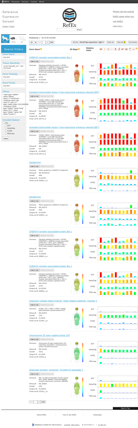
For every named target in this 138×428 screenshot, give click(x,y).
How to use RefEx (69, 415)
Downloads (133, 42)
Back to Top (125, 408)
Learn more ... (118, 26)
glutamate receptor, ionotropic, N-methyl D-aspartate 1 (56, 370)
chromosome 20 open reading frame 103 (49, 335)
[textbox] (66, 29)
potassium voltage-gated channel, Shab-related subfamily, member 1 (63, 301)
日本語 (11, 27)
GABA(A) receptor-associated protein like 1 (50, 57)
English (5, 27)
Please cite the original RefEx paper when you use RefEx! (123, 16)
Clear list (110, 42)
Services (25, 2)
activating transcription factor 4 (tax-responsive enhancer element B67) (64, 92)
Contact (34, 2)
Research (15, 2)
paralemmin (35, 162)
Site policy (75, 425)
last (51, 42)
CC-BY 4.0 (102, 425)
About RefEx (41, 415)
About (41, 2)
